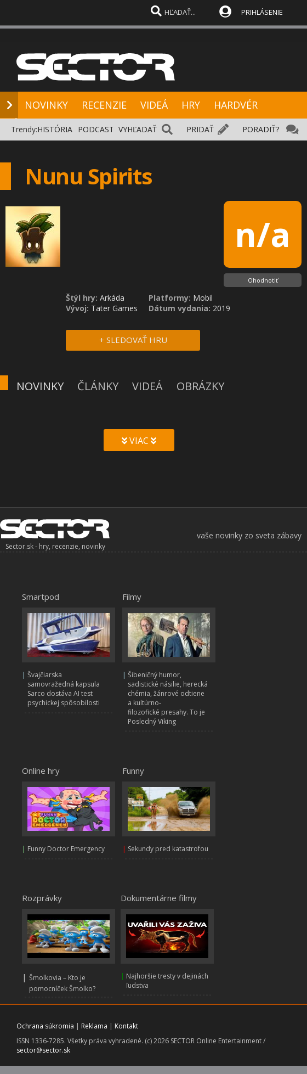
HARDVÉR (236, 104)
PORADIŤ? (260, 129)
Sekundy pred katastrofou (168, 848)
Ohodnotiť (263, 280)
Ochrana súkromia (45, 1026)
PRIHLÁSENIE (262, 12)
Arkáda (112, 298)
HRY (190, 104)
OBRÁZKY (200, 386)
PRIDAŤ (200, 129)
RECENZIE (104, 104)
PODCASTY (98, 129)
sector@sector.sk (43, 1050)
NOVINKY (46, 104)
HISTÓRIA (54, 129)
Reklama (94, 1026)
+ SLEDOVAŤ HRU (133, 339)
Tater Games (114, 308)
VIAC (139, 441)
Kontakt (126, 1026)
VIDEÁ (154, 104)
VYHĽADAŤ (137, 129)
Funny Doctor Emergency (66, 848)
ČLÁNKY (97, 386)
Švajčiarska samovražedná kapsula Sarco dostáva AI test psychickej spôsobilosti (63, 688)
